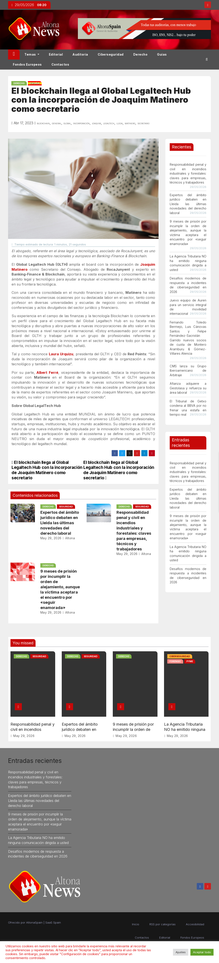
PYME (189, 661)
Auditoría (80, 54)
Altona (68, 538)
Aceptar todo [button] (202, 952)
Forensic (175, 661)
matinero (130, 123)
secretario (143, 123)
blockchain (43, 123)
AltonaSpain (34, 922)
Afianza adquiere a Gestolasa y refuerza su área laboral (188, 388)
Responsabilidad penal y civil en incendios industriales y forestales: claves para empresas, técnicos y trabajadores (188, 173)
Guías (162, 54)
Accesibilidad (195, 924)
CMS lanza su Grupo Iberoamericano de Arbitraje (188, 370)
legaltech (108, 123)
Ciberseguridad (111, 54)
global (67, 123)
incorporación (81, 123)
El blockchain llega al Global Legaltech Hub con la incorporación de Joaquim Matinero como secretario (118, 470)
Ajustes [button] (181, 952)
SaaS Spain (53, 922)
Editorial (56, 54)
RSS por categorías (162, 924)
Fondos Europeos (27, 64)
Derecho (140, 54)
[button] (206, 59)
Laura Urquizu (61, 354)
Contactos (60, 64)
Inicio (135, 924)
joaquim (96, 123)
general (56, 123)
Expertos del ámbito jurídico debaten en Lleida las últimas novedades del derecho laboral (59, 523)
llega (119, 123)
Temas (31, 54)
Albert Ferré (47, 372)
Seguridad (66, 506)
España (34, 83)
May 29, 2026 (51, 538)
